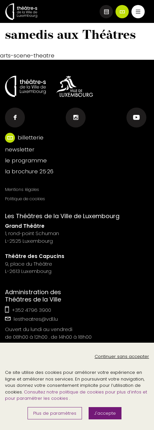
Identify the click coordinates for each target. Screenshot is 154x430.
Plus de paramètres (54, 413)
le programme (26, 160)
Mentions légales (22, 189)
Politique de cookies (25, 199)
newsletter (20, 149)
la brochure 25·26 (29, 171)
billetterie (30, 137)
